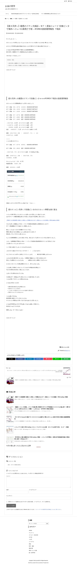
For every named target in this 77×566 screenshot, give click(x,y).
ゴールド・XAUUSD (33, 535)
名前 (7, 489)
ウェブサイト (9, 495)
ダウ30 (30, 537)
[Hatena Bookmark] (38, 359)
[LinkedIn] (29, 359)
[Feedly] (66, 359)
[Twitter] (10, 359)
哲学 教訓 (31, 546)
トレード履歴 (14, 18)
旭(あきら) (67, 350)
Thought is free (45, 562)
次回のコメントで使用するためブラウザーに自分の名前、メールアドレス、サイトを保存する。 (29, 501)
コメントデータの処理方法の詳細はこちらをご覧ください (48, 509)
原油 (30, 543)
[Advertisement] (38, 82)
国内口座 (31, 548)
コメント (8, 476)
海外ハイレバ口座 (23, 18)
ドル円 (30, 539)
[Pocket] (47, 359)
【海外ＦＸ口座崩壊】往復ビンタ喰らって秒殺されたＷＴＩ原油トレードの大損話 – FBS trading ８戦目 (32, 220)
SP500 (30, 530)
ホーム (7, 18)
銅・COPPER (32, 552)
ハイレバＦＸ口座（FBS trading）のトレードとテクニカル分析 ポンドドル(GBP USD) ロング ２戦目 (41, 427)
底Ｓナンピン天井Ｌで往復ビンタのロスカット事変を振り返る (22, 65)
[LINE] (57, 359)
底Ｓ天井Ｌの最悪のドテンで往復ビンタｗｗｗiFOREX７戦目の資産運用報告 (26, 63)
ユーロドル (31, 541)
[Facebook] (20, 359)
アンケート (31, 532)
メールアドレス (32, 489)
